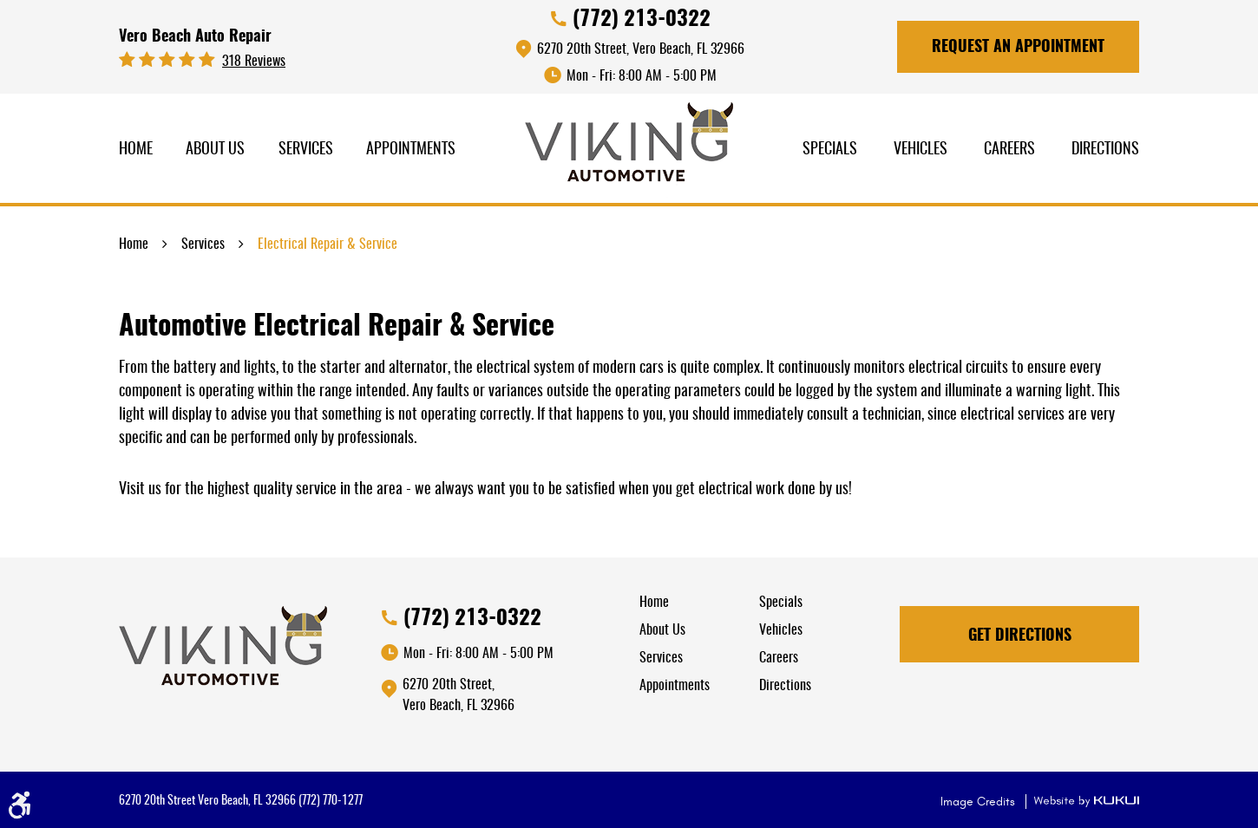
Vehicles (920, 150)
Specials (830, 150)
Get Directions (1019, 636)
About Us (215, 150)
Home (136, 150)
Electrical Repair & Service (327, 244)
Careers (1009, 150)
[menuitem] (136, 150)
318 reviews (253, 61)
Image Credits (979, 801)
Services (305, 150)
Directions (1105, 150)
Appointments (410, 150)
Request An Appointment (1018, 47)
